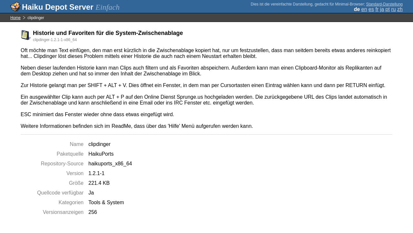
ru (393, 9)
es (371, 9)
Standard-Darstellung (384, 4)
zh (400, 9)
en (364, 9)
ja (382, 9)
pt (388, 9)
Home (15, 18)
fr (376, 9)
